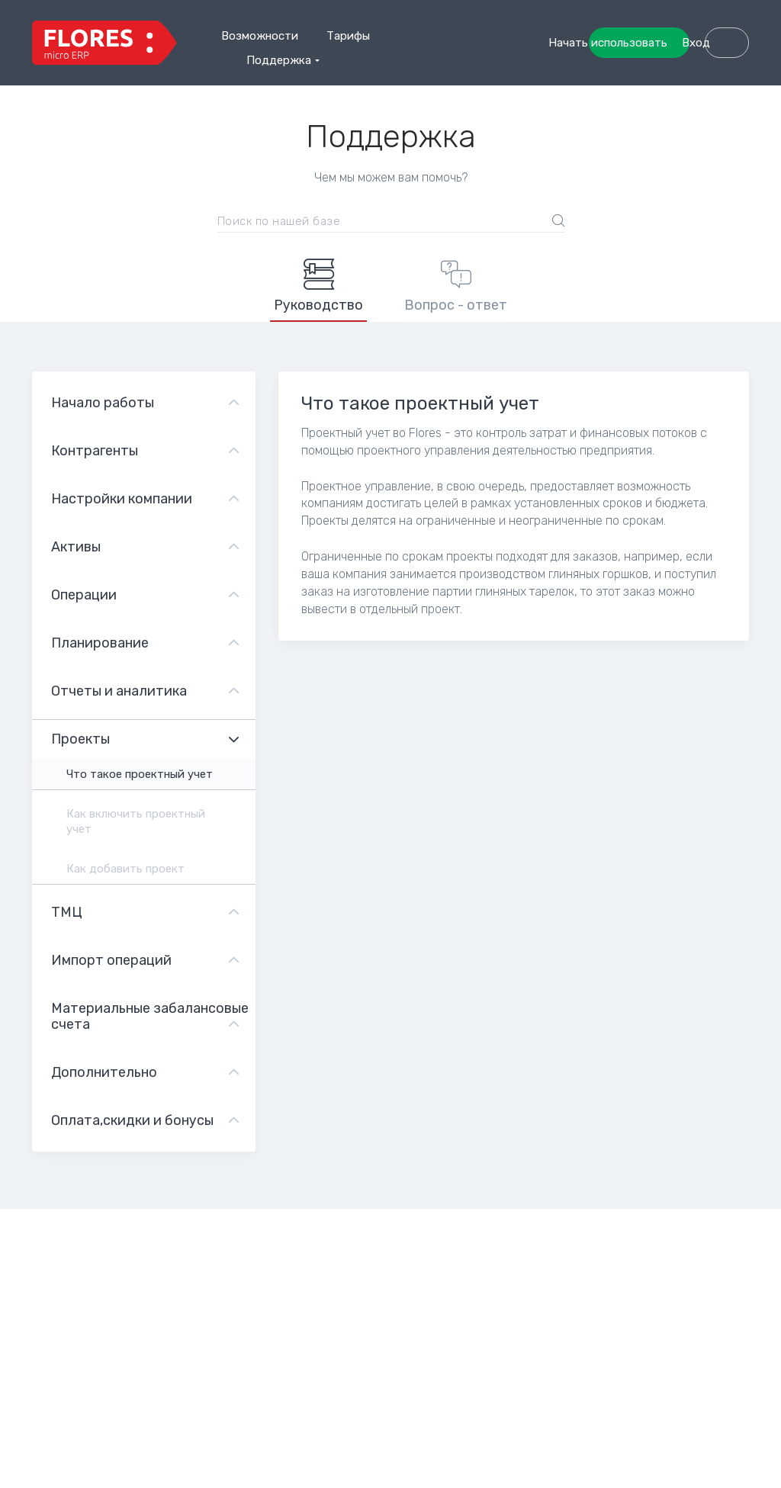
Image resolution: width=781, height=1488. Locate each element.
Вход (713, 80)
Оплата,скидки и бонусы (132, 1120)
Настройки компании (121, 498)
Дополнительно (104, 1072)
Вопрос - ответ (455, 286)
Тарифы (348, 36)
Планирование (100, 643)
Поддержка (278, 60)
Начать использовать (667, 43)
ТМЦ (66, 912)
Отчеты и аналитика (119, 691)
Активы (76, 546)
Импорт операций (111, 960)
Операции (84, 595)
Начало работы (102, 402)
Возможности (259, 36)
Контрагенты (94, 450)
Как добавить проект (125, 869)
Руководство (318, 286)
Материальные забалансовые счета (150, 1016)
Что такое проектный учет (139, 774)
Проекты (80, 739)
